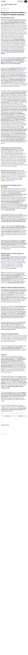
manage (19, 233)
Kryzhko (2, 268)
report (2, 139)
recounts (16, 392)
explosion (19, 322)
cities (10, 63)
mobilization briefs (5, 8)
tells (11, 369)
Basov (14, 258)
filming (15, 149)
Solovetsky (3, 60)
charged (3, 117)
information (9, 289)
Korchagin (7, 259)
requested (16, 214)
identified (3, 153)
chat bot (13, 180)
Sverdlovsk (19, 261)
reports (14, 188)
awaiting (25, 378)
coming (25, 72)
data (12, 90)
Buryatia (13, 266)
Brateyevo (3, 59)
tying (10, 86)
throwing (21, 85)
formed (2, 246)
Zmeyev (3, 261)
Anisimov (14, 265)
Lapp (11, 261)
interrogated (3, 126)
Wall (14, 60)
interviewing (4, 52)
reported (19, 163)
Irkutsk (6, 264)
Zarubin (17, 264)
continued (24, 68)
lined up (6, 75)
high (25, 79)
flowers (6, 69)
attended (22, 20)
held (24, 348)
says (9, 37)
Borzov (5, 262)
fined (6, 100)
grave (18, 69)
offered (19, 240)
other (7, 63)
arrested (23, 106)
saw (15, 359)
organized (15, 335)
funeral (2, 22)
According (16, 77)
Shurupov (13, 262)
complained (7, 274)
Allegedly (11, 281)
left (17, 76)
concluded (10, 363)
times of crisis (13, 176)
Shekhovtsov (23, 258)
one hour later (12, 83)
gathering (7, 85)
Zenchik (24, 262)
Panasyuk (3, 265)
